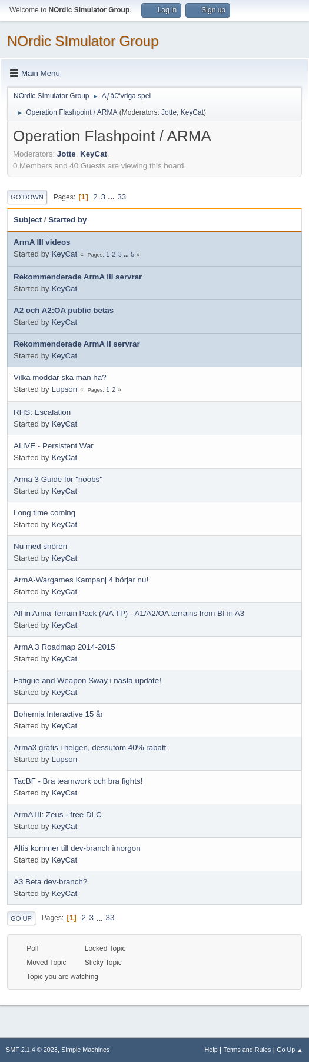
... (112, 196)
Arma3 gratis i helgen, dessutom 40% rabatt (90, 747)
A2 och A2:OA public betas (64, 310)
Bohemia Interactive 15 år (58, 714)
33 (121, 196)
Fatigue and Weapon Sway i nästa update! (87, 680)
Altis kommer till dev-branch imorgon (77, 848)
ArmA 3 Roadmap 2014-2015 (64, 646)
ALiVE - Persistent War (54, 445)
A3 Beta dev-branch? (50, 881)
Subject (28, 219)
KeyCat (192, 112)
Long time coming (44, 512)
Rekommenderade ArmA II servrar (77, 343)
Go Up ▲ (290, 1049)
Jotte (169, 112)
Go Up (21, 918)
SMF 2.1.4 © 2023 (32, 1049)
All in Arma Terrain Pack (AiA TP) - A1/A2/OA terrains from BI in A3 (129, 613)
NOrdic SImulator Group (82, 41)
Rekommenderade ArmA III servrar (78, 276)
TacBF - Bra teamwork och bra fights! (78, 781)
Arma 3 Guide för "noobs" (58, 479)
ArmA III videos (42, 242)
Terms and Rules (247, 1049)
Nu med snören (40, 546)
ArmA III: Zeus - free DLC (58, 814)
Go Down (27, 197)
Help (211, 1049)
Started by (67, 219)
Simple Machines (85, 1049)
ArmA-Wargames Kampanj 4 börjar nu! (81, 579)
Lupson (64, 389)
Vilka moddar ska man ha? (60, 377)
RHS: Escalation (42, 412)
